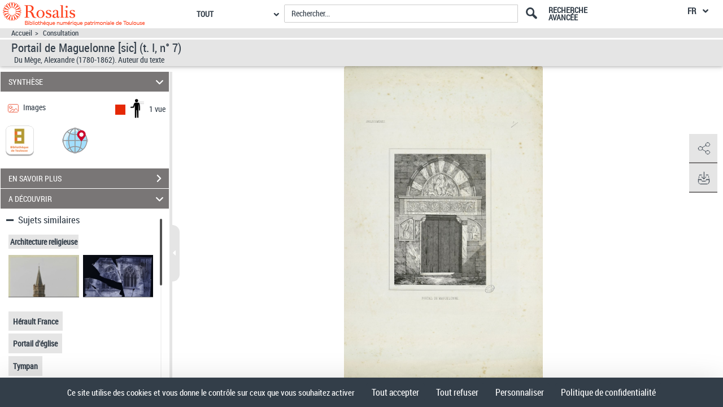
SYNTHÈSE (87, 82)
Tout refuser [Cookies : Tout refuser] (457, 392)
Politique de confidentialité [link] (608, 392)
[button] (75, 140)
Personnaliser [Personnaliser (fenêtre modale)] (519, 392)
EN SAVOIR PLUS (88, 179)
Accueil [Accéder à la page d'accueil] (21, 33)
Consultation (61, 33)
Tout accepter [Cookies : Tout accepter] (395, 392)
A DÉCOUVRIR (87, 199)
